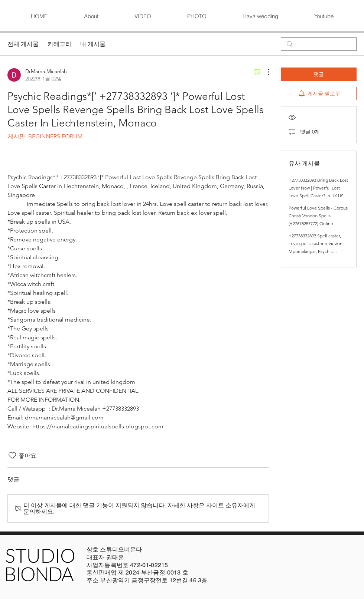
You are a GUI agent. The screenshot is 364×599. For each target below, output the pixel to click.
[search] (319, 44)
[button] (142, 16)
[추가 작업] (264, 72)
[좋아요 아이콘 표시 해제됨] (12, 455)
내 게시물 (92, 43)
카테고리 (59, 43)
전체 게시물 (23, 43)
